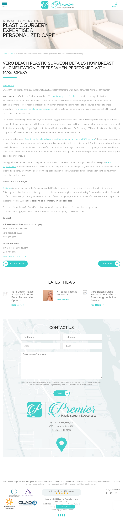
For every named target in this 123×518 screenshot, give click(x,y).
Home (5, 54)
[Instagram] (117, 493)
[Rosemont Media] (61, 514)
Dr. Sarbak (7, 188)
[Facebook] (108, 493)
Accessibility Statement (65, 507)
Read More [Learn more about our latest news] (16, 304)
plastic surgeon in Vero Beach (65, 96)
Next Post (107, 263)
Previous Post (16, 263)
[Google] (112, 493)
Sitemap (51, 507)
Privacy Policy (73, 504)
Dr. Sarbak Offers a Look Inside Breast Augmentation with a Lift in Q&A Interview (59, 138)
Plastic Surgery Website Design (61, 510)
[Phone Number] (115, 5)
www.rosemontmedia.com (15, 256)
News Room (8, 85)
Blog (11, 54)
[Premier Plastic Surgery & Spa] (57, 4)
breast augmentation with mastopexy (34, 108)
